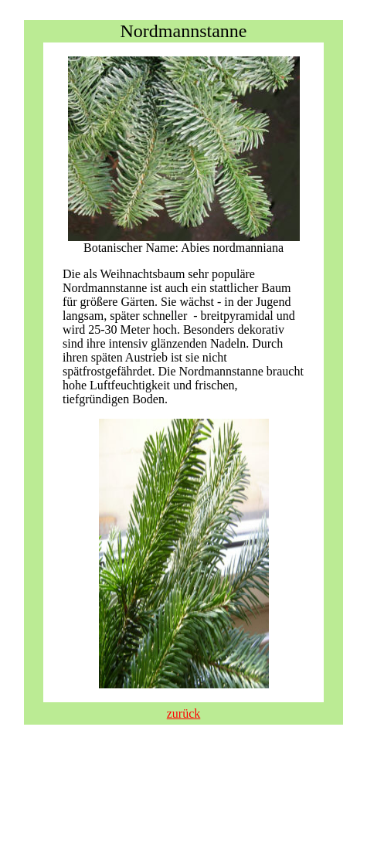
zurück (184, 713)
